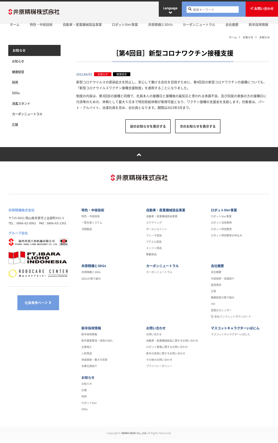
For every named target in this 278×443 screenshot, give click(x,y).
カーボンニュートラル (199, 24)
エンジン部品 (154, 251)
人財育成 (86, 356)
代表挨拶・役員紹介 (222, 282)
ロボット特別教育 (221, 232)
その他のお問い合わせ (159, 363)
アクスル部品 (154, 245)
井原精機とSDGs (160, 24)
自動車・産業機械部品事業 (81, 24)
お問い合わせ (156, 331)
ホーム (13, 24)
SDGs (16, 96)
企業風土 (86, 350)
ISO (213, 307)
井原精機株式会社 (39, 12)
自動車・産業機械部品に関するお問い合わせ (172, 344)
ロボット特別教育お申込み (226, 238)
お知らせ (248, 37)
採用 (16, 85)
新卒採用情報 (260, 24)
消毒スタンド (22, 107)
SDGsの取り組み (91, 282)
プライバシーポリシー (159, 369)
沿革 (213, 294)
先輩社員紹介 (89, 369)
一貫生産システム (91, 226)
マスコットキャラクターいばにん (235, 331)
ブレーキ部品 (154, 238)
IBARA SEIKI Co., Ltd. (134, 436)
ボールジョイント (156, 232)
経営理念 (216, 288)
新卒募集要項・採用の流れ (97, 344)
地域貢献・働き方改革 (94, 363)
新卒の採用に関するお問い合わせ (165, 356)
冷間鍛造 (86, 232)
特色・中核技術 (40, 24)
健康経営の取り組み (222, 301)
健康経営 (19, 74)
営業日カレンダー (221, 313)
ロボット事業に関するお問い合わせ (167, 350)
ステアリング (154, 226)
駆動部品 (151, 257)
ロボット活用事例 (221, 226)
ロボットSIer (89, 406)
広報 (16, 129)
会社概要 (233, 24)
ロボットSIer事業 (125, 24)
